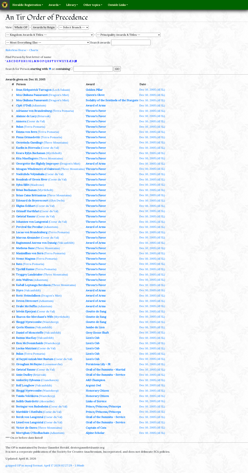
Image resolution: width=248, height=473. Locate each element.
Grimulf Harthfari (27, 211)
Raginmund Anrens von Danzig (36, 242)
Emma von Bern (26, 132)
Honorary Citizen (97, 390)
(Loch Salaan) (61, 89)
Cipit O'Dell (23, 105)
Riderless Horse (16, 50)
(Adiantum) (39, 105)
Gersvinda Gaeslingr (29, 142)
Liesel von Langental (29, 422)
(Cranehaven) (49, 380)
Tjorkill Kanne (25, 269)
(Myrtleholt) (53, 153)
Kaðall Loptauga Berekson (33, 285)
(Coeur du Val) (36, 121)
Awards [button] (54, 5)
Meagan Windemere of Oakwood (38, 169)
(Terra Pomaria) (63, 110)
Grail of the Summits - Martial (105, 369)
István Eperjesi (26, 311)
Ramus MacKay (26, 337)
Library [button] (71, 5)
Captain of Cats (96, 427)
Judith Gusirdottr (27, 401)
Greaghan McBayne (29, 364)
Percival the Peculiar (29, 227)
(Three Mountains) (56, 142)
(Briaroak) (43, 116)
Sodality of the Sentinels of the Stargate (112, 100)
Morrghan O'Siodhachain (32, 433)
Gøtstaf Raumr (26, 216)
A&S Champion (95, 380)
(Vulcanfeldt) (65, 242)
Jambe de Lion (95, 327)
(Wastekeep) (50, 322)
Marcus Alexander (28, 237)
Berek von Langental (29, 417)
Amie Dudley (24, 374)
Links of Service (96, 401)
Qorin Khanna (25, 327)
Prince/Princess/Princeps (103, 406)
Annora (21, 121)
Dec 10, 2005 (152, 89)
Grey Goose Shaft (97, 332)
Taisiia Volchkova (27, 396)
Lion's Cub (92, 337)
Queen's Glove (95, 95)
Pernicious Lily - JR (98, 364)
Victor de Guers (26, 427)
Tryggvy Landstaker (29, 274)
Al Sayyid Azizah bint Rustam (34, 359)
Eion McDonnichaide (29, 343)
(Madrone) (37, 184)
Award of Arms (96, 105)
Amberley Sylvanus (28, 380)
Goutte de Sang (96, 311)
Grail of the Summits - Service (105, 374)
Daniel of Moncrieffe (29, 332)
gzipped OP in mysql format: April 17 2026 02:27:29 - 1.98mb (45, 465)
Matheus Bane (25, 248)
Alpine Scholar (95, 433)
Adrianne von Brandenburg (34, 110)
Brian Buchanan (26, 190)
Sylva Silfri (22, 184)
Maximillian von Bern (29, 253)
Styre (19, 290)
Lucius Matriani (26, 348)
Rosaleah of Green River (32, 179)
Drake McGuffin (26, 306)
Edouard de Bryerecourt (32, 200)
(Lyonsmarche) (52, 364)
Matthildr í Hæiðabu (29, 411)
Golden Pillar (94, 89)
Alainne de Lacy (26, 116)
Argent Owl (93, 385)
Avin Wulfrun (24, 280)
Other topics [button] (91, 5)
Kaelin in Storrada (28, 147)
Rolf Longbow (25, 385)
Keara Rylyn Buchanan (30, 153)
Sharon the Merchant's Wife (34, 316)
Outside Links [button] (117, 5)
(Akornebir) (46, 401)
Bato (19, 264)
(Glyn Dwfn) (56, 200)
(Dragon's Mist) (58, 95)
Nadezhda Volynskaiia (30, 174)
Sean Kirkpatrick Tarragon (33, 89)
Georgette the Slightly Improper (37, 163)
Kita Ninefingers (27, 158)
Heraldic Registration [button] (26, 5)
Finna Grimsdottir (28, 137)
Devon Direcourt (27, 301)
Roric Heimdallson (28, 295)
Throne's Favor (96, 110)
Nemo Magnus (25, 258)
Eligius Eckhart (25, 206)
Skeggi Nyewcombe (29, 322)
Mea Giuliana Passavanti (32, 95)
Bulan (19, 126)
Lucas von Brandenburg (32, 232)
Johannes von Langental (32, 221)
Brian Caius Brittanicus (31, 195)
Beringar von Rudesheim (32, 406)
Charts (33, 50)
